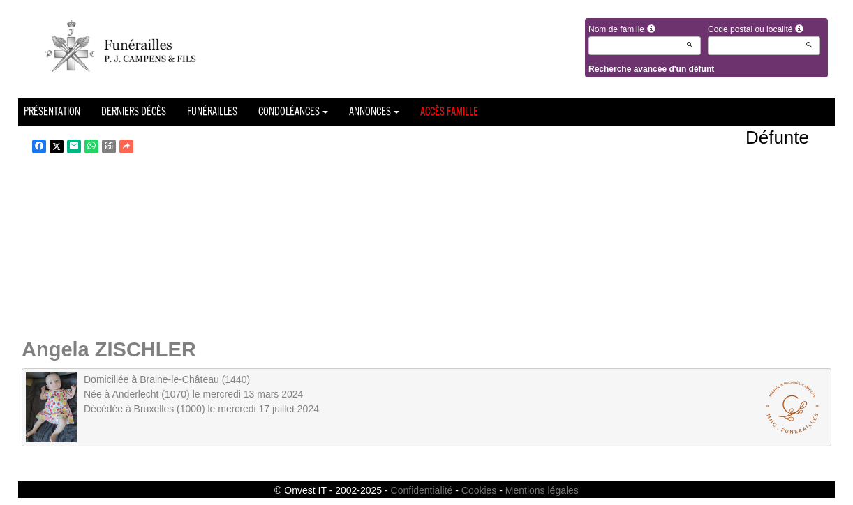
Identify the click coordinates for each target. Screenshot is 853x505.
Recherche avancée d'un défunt (651, 69)
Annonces (374, 112)
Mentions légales (542, 490)
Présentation (52, 112)
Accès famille (449, 112)
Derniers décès (133, 112)
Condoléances (293, 112)
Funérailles (212, 112)
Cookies (479, 490)
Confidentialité (422, 490)
